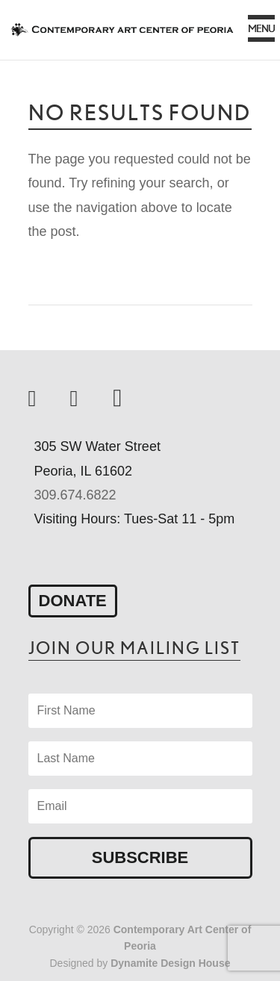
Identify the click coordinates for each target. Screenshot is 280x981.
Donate (73, 600)
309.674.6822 (75, 495)
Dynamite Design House (170, 963)
